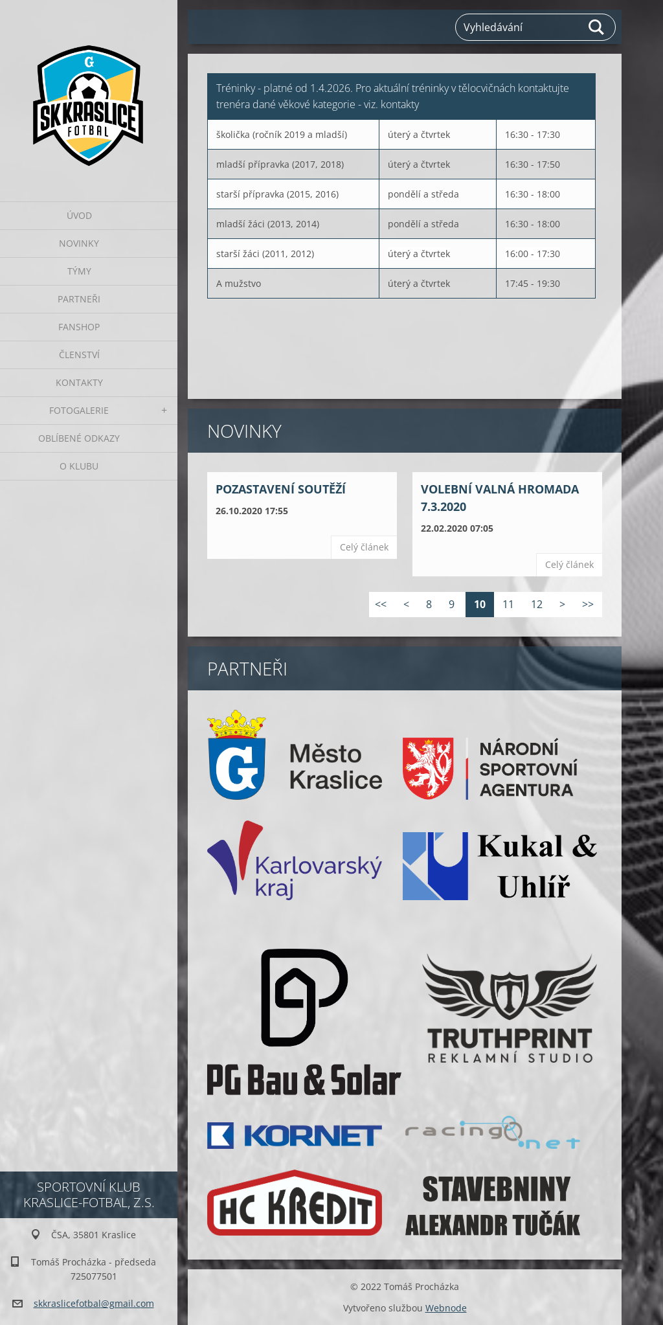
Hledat (597, 27)
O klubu (79, 466)
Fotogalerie (79, 410)
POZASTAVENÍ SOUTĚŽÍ (281, 489)
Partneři (79, 299)
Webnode (446, 1308)
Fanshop (79, 327)
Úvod (79, 215)
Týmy (79, 271)
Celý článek (364, 547)
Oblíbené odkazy (79, 438)
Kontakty (79, 382)
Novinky (79, 243)
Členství (79, 354)
